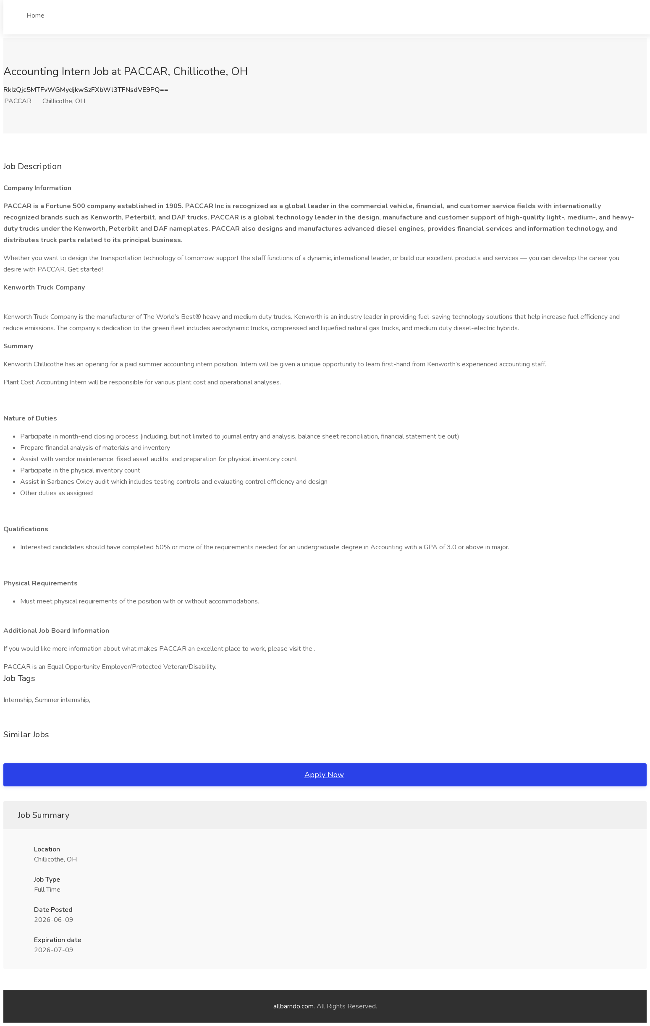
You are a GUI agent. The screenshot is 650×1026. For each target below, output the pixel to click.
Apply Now (324, 775)
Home (35, 15)
